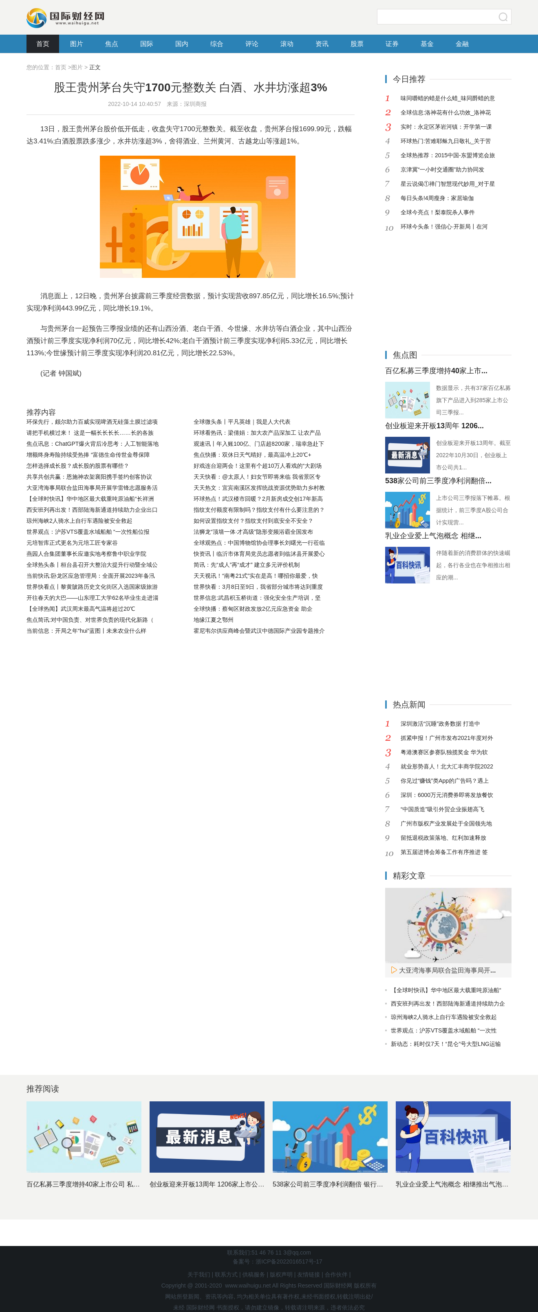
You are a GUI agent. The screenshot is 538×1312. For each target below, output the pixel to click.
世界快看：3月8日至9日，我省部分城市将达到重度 (258, 586)
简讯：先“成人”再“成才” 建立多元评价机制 (247, 564)
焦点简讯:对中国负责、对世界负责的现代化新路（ (90, 619)
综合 (216, 43)
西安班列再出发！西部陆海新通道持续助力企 (448, 1003)
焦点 (111, 43)
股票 (357, 43)
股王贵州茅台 (91, 394)
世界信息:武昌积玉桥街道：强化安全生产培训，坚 (257, 597)
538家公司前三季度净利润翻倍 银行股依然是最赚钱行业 (354, 1184)
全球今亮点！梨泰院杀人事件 (438, 212)
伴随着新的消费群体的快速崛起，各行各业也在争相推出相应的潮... (473, 565)
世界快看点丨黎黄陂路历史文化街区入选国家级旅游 (92, 586)
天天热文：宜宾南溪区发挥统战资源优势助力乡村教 (259, 487)
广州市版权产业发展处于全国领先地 (446, 823)
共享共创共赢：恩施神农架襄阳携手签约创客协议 (89, 476)
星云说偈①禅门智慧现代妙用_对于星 (448, 184)
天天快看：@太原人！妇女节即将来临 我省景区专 (257, 476)
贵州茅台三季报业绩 (144, 394)
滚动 (286, 43)
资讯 (322, 43)
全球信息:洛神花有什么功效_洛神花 (446, 112)
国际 (146, 43)
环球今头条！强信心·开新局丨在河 (444, 226)
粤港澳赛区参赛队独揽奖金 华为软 (444, 752)
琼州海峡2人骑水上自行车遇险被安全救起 (79, 520)
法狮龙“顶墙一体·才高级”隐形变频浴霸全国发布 (253, 531)
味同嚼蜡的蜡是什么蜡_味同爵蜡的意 (448, 98)
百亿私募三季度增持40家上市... (436, 371)
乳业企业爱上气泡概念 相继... (433, 536)
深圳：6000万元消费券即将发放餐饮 (447, 795)
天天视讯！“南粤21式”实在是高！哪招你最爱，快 (256, 575)
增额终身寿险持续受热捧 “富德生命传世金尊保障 (88, 454)
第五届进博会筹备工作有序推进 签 (444, 852)
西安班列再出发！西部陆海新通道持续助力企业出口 (92, 509)
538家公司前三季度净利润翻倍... (438, 481)
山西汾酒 (191, 394)
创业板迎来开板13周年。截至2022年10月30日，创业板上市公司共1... (473, 455)
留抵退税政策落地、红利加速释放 (443, 837)
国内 (181, 43)
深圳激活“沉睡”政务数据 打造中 (440, 723)
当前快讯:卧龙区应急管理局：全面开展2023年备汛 (90, 575)
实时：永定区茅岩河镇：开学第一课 (446, 126)
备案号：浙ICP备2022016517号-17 (277, 1261)
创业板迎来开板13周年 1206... (434, 426)
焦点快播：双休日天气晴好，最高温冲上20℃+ (252, 454)
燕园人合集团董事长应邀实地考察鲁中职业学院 (86, 553)
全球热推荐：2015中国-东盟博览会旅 (448, 155)
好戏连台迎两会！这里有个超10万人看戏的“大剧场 (258, 465)
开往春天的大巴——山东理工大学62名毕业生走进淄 (92, 597)
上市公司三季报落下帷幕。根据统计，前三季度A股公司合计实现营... (473, 510)
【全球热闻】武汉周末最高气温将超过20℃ (80, 608)
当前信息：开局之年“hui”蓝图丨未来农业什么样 (86, 630)
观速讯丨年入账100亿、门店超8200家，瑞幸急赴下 (259, 443)
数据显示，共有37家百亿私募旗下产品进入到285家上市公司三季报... (473, 400)
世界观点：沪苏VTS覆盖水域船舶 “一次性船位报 (88, 531)
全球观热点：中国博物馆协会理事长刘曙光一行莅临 (259, 542)
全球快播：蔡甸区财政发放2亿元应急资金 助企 (253, 608)
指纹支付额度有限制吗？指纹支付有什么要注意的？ (259, 509)
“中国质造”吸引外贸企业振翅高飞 (442, 809)
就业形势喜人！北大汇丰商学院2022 (447, 766)
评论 (251, 43)
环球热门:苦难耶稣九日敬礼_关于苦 (446, 141)
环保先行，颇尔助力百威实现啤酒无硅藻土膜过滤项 (92, 421)
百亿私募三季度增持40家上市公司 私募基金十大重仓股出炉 (112, 1184)
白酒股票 (221, 394)
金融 (462, 43)
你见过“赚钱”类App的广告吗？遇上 (445, 780)
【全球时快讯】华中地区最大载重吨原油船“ (446, 990)
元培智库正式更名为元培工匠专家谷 (72, 542)
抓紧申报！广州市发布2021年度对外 (447, 738)
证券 (392, 43)
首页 (42, 43)
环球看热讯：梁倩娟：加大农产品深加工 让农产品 (257, 432)
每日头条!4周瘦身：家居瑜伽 (437, 198)
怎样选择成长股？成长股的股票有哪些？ (77, 465)
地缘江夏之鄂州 (214, 619)
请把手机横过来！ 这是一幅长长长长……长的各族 (90, 432)
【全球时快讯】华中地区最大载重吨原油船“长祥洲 (90, 498)
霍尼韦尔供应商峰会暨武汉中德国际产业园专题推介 (259, 630)
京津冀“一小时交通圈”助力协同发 (442, 169)
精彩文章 (409, 875)
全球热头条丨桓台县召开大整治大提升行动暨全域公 (92, 564)
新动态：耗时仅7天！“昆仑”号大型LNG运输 (446, 1044)
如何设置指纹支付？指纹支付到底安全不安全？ (253, 520)
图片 (76, 43)
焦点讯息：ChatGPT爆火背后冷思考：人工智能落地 (92, 443)
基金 (427, 43)
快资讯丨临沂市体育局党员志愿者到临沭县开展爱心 (259, 553)
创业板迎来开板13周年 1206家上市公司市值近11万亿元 (230, 1184)
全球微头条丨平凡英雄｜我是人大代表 (242, 421)
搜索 (503, 16)
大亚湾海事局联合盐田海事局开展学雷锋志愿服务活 (92, 487)
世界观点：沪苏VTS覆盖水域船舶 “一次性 (444, 1030)
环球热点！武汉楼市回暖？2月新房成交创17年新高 (258, 498)
